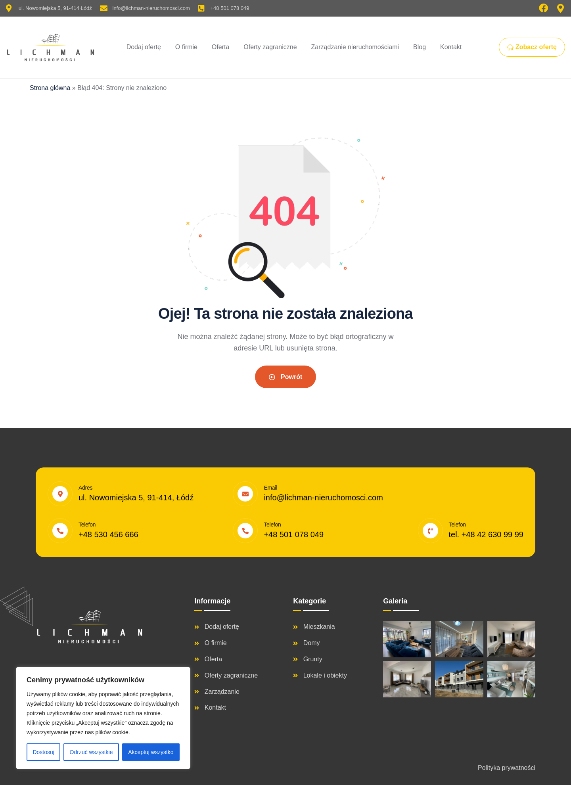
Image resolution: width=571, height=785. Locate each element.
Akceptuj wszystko (150, 752)
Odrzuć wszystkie (91, 752)
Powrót (286, 376)
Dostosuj (43, 752)
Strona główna (50, 87)
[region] (103, 718)
